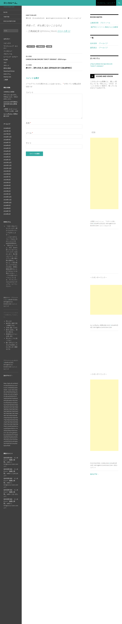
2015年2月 (7, 191)
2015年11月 (7, 165)
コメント (29, 92)
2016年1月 (7, 160)
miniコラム (7, 74)
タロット (6, 65)
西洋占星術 (7, 68)
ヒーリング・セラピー (11, 57)
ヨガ (5, 62)
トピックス (7, 43)
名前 (28, 123)
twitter (31, 46)
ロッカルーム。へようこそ (105, 3)
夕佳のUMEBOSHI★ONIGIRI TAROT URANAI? (101, 65)
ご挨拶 (6, 80)
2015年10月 (7, 168)
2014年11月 (7, 200)
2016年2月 (7, 157)
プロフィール (8, 54)
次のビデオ (94, 474)
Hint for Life (31, 15)
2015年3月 (7, 188)
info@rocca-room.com (57, 18)
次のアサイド (8, 375)
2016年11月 (7, 137)
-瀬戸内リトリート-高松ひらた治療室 (104, 27)
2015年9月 (7, 171)
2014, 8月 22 (63, 31)
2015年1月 (7, 194)
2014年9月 (7, 205)
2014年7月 (7, 211)
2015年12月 (7, 162)
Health (6, 60)
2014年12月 (7, 197)
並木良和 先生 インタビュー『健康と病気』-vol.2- (11, 460)
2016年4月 (7, 151)
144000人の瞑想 (9, 92)
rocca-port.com (9, 21)
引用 (29, 18)
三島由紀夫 (40, 46)
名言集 (49, 46)
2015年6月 (7, 180)
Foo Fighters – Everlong (99, 463)
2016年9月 (7, 140)
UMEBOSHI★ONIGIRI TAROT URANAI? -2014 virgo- (54, 57)
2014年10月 (7, 202)
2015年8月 (7, 174)
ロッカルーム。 (11, 3)
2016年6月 (7, 145)
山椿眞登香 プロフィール (100, 23)
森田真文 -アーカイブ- (99, 48)
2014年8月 (7, 208)
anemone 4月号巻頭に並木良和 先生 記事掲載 (11, 104)
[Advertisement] (104, 173)
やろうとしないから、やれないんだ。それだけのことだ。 (11, 97)
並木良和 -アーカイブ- (99, 43)
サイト (29, 143)
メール (29, 133)
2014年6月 (7, 214)
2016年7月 (7, 142)
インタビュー (8, 51)
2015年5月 (7, 182)
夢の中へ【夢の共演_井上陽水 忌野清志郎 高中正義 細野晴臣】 (54, 66)
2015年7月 (7, 177)
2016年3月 (7, 154)
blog (5, 12)
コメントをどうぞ (75, 18)
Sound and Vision (104, 76)
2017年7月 (7, 131)
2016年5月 (7, 148)
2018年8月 (7, 128)
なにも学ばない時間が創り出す (100, 325)
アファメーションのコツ (11, 360)
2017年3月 (7, 134)
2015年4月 (7, 185)
